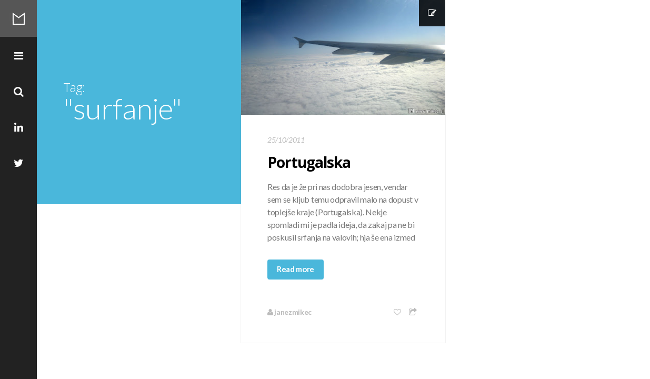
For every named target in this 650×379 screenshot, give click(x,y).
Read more (295, 269)
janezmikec (289, 311)
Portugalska (309, 162)
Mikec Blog (18, 18)
